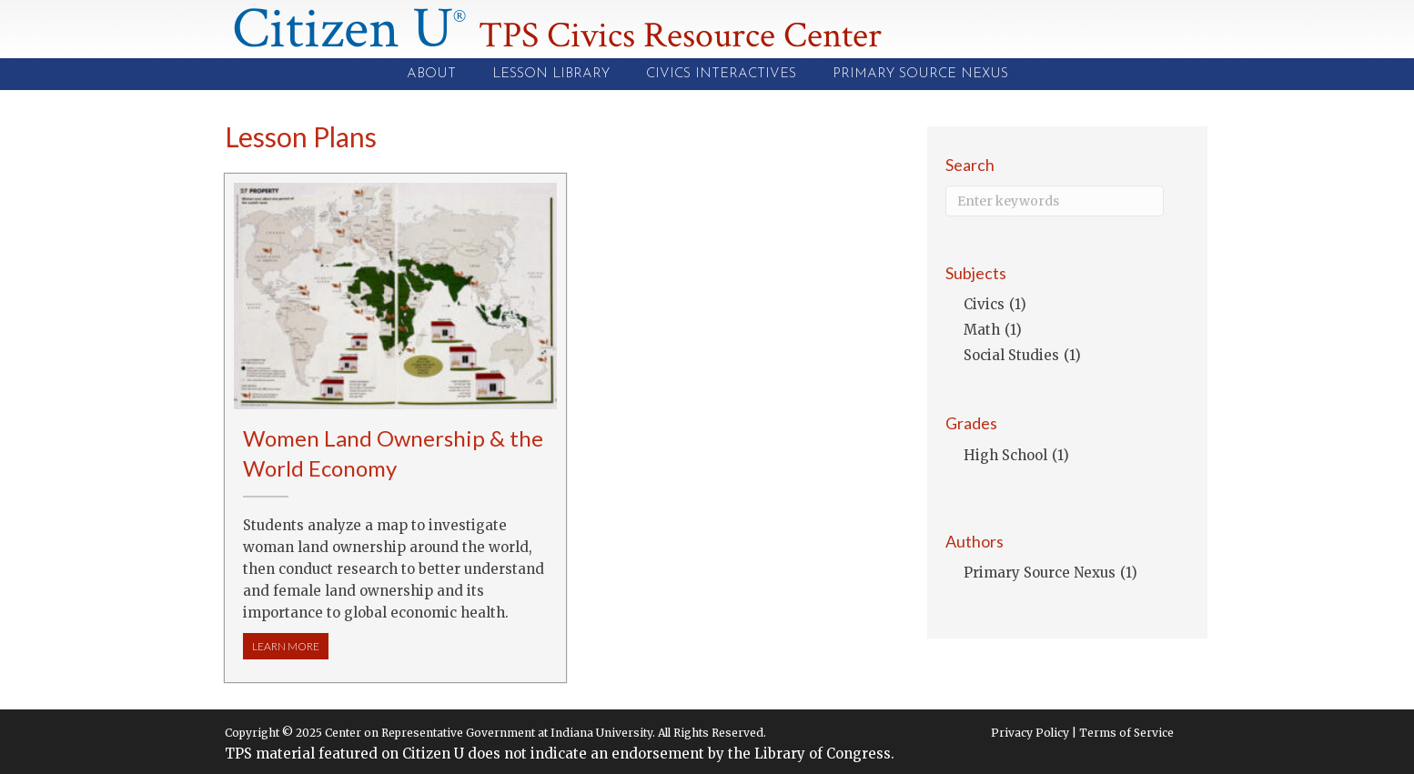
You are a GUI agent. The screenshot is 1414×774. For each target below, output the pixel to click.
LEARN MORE (290, 645)
